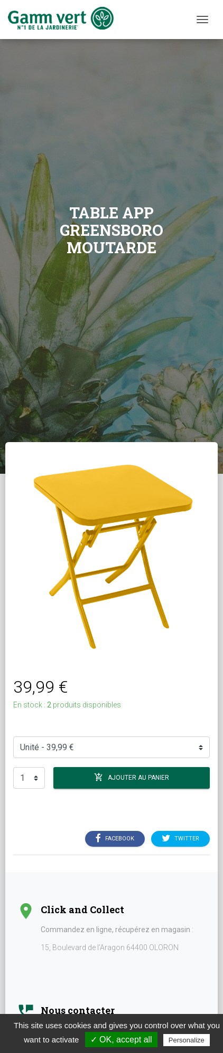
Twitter (180, 839)
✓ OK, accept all (121, 1039)
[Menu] (202, 19)
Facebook (115, 839)
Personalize (187, 1040)
